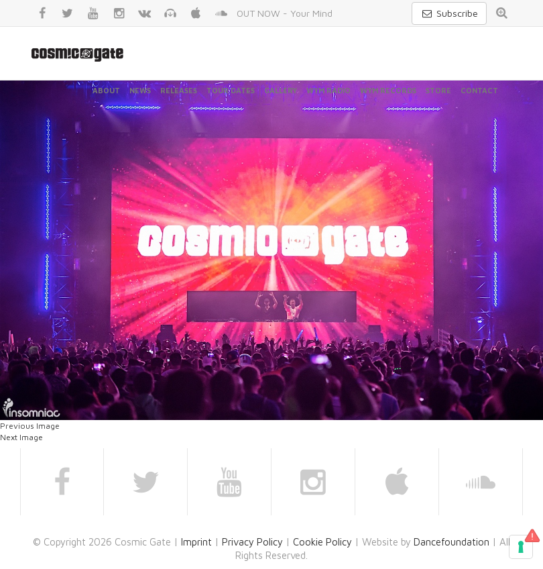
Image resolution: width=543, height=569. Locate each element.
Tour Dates (230, 90)
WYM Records (388, 90)
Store (438, 90)
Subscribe (449, 13)
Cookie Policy (322, 542)
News (140, 90)
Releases (178, 90)
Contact (479, 90)
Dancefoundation (451, 542)
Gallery (280, 90)
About (106, 90)
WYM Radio (328, 90)
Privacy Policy (252, 542)
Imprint (196, 542)
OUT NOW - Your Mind (285, 13)
